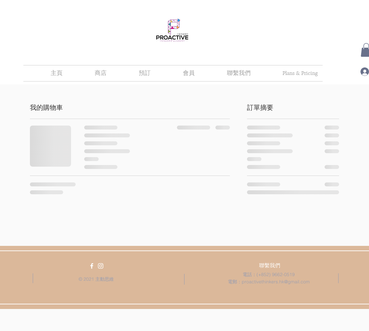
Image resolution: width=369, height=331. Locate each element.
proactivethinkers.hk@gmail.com (276, 282)
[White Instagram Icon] (100, 266)
